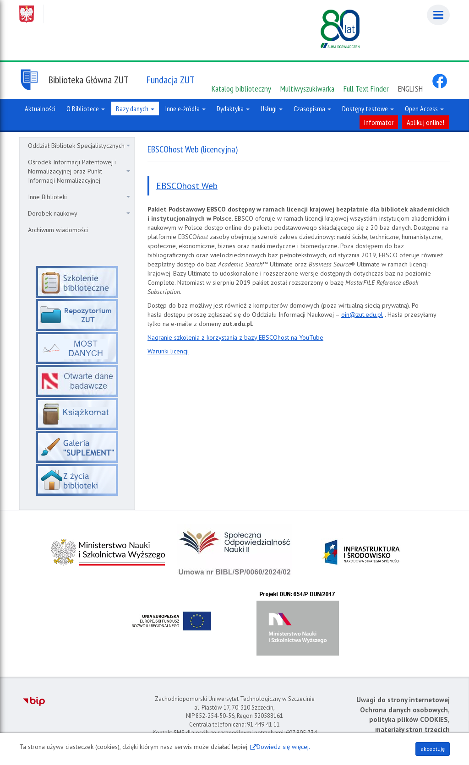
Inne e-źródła (185, 108)
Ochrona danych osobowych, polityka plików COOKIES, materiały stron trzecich (405, 719)
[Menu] (438, 15)
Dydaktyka (233, 108)
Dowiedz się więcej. (283, 747)
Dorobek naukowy (79, 213)
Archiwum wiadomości (58, 230)
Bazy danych (135, 108)
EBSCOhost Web (187, 185)
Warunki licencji (168, 351)
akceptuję (432, 748)
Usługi (272, 108)
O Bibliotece (85, 108)
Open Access (424, 108)
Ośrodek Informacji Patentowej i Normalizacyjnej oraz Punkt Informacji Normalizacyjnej (79, 171)
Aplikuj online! (425, 122)
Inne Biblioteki (79, 197)
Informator (378, 122)
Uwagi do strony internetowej (403, 699)
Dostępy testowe (368, 108)
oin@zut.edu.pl (362, 314)
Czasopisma (312, 108)
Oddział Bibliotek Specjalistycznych (79, 145)
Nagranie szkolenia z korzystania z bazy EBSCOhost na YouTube (235, 337)
